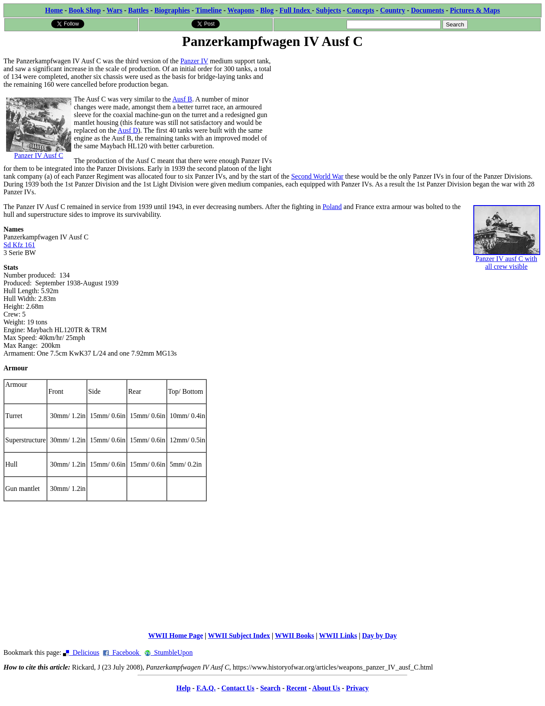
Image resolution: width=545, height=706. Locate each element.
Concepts (360, 10)
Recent (296, 688)
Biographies (172, 10)
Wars (114, 10)
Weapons (241, 10)
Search (270, 688)
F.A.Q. (205, 688)
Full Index (296, 10)
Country (392, 10)
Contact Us (237, 688)
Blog (267, 10)
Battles (138, 10)
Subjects (328, 10)
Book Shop (85, 10)
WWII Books (294, 635)
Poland (332, 206)
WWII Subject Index (239, 635)
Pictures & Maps (475, 10)
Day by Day (379, 635)
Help (183, 688)
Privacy (357, 688)
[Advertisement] (407, 111)
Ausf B (182, 99)
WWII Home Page (175, 635)
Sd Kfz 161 (19, 244)
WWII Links (338, 635)
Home (54, 10)
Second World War (317, 176)
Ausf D (128, 130)
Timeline (208, 10)
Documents (427, 10)
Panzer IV (194, 61)
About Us (326, 688)
